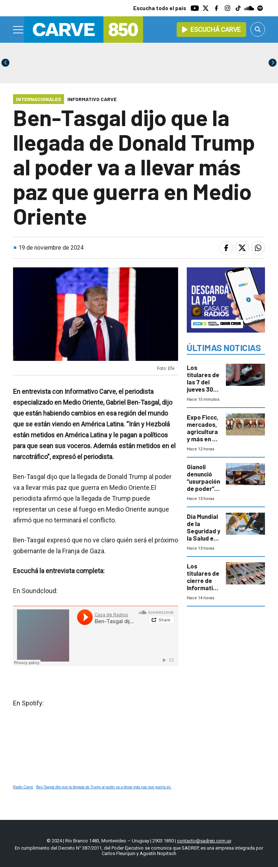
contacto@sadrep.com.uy (204, 840)
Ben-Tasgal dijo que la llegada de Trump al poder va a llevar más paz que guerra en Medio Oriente (115, 787)
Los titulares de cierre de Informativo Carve (203, 580)
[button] (273, 63)
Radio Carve (23, 787)
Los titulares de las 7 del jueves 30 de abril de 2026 (203, 385)
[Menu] (18, 29)
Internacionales (38, 99)
